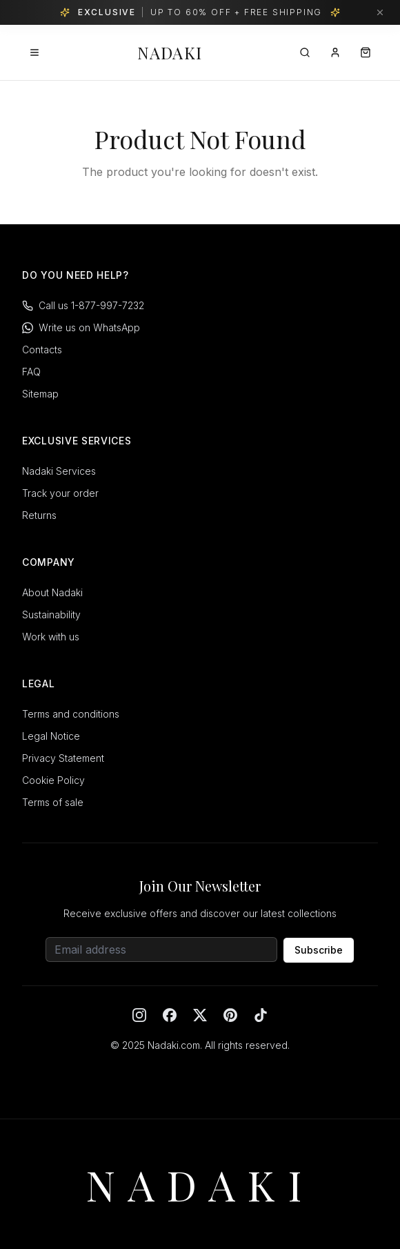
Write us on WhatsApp (81, 327)
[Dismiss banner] (380, 12)
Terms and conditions (70, 714)
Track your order (60, 493)
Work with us (50, 636)
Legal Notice (51, 736)
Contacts (42, 349)
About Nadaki (52, 592)
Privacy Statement (63, 758)
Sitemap (40, 394)
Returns (39, 515)
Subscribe (318, 950)
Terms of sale (52, 802)
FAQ (31, 371)
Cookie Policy (53, 780)
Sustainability (51, 614)
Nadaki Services (59, 471)
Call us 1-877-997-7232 (83, 305)
